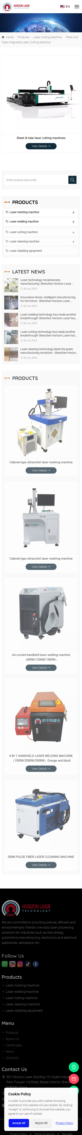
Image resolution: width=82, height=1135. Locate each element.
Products (23, 37)
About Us (10, 1044)
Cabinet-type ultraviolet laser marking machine (41, 465)
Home (10, 37)
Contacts (10, 1062)
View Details (41, 146)
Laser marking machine (22, 212)
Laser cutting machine (47, 37)
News (8, 1056)
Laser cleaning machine (22, 244)
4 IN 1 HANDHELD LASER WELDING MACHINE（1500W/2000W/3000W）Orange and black (41, 760)
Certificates (12, 1050)
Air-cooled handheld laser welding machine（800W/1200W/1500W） (41, 659)
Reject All (41, 1123)
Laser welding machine (22, 222)
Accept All (18, 1123)
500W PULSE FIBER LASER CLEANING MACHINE (41, 859)
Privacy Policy (64, 1123)
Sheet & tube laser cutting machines (41, 138)
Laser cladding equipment (24, 253)
